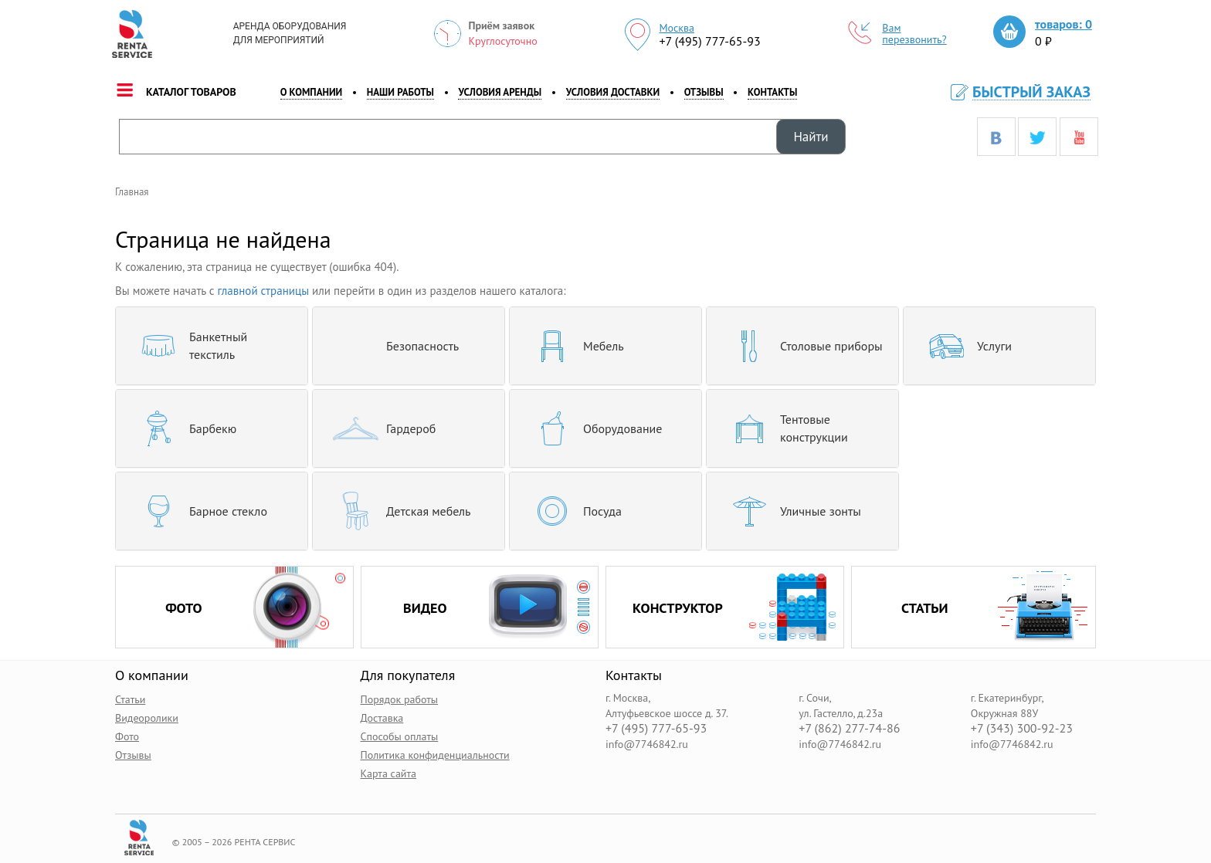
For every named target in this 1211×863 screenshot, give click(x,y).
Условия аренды (499, 92)
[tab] (211, 345)
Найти (810, 136)
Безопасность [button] (391, 346)
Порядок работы (400, 699)
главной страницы (264, 290)
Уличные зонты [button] (789, 511)
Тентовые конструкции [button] (783, 428)
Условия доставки (613, 92)
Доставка (382, 717)
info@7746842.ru (647, 743)
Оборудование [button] (591, 428)
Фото (127, 736)
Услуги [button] (963, 346)
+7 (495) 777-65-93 (709, 41)
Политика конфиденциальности (435, 754)
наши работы (400, 92)
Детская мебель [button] (397, 511)
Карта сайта (389, 773)
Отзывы (704, 92)
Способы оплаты (400, 736)
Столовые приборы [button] (800, 346)
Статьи (130, 699)
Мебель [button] (572, 346)
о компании (311, 92)
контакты (772, 92)
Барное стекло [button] (197, 511)
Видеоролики (146, 717)
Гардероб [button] (380, 428)
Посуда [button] (571, 511)
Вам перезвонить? (897, 34)
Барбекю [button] (181, 428)
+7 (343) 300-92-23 (1022, 727)
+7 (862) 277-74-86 (849, 727)
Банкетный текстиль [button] (187, 346)
